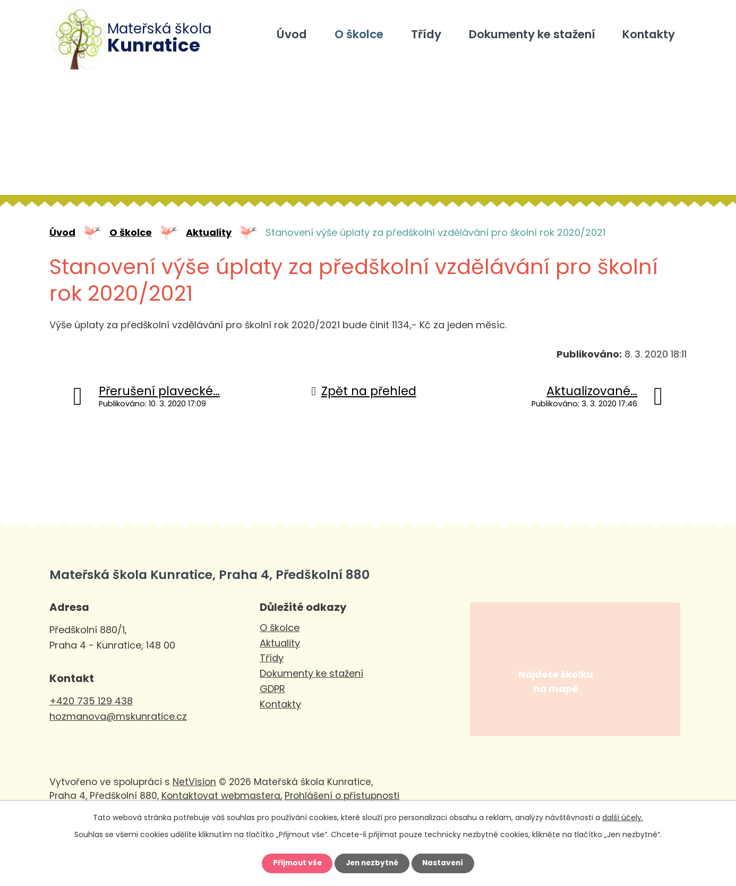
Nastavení (445, 863)
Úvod (292, 34)
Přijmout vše (294, 863)
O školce (359, 34)
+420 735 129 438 (91, 701)
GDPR (272, 688)
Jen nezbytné (372, 863)
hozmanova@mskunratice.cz (118, 716)
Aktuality (209, 232)
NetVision (194, 793)
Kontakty (648, 34)
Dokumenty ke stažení (532, 34)
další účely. (622, 817)
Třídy (426, 34)
